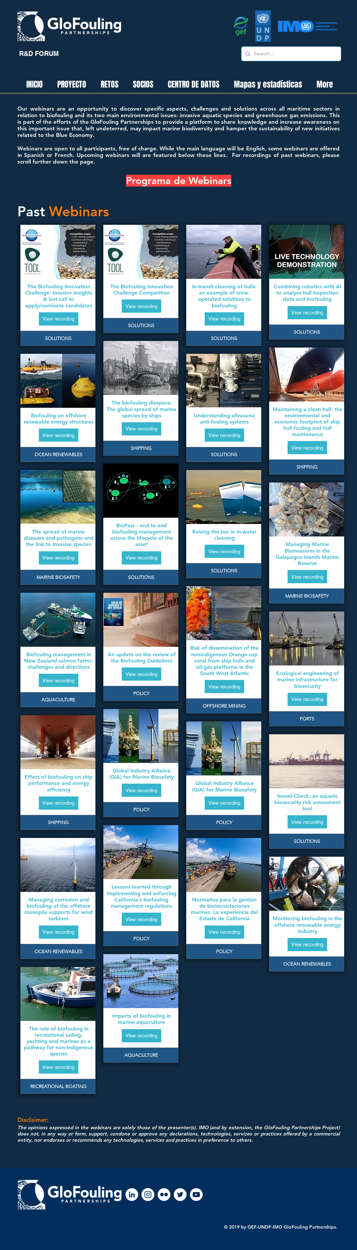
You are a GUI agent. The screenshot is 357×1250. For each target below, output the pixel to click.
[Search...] (290, 54)
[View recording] (58, 319)
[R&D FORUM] (39, 54)
